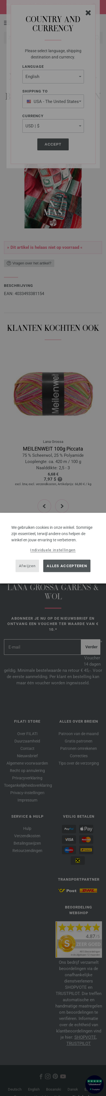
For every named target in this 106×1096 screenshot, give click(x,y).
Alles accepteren (67, 566)
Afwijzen (27, 566)
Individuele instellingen (52, 550)
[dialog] (53, 548)
